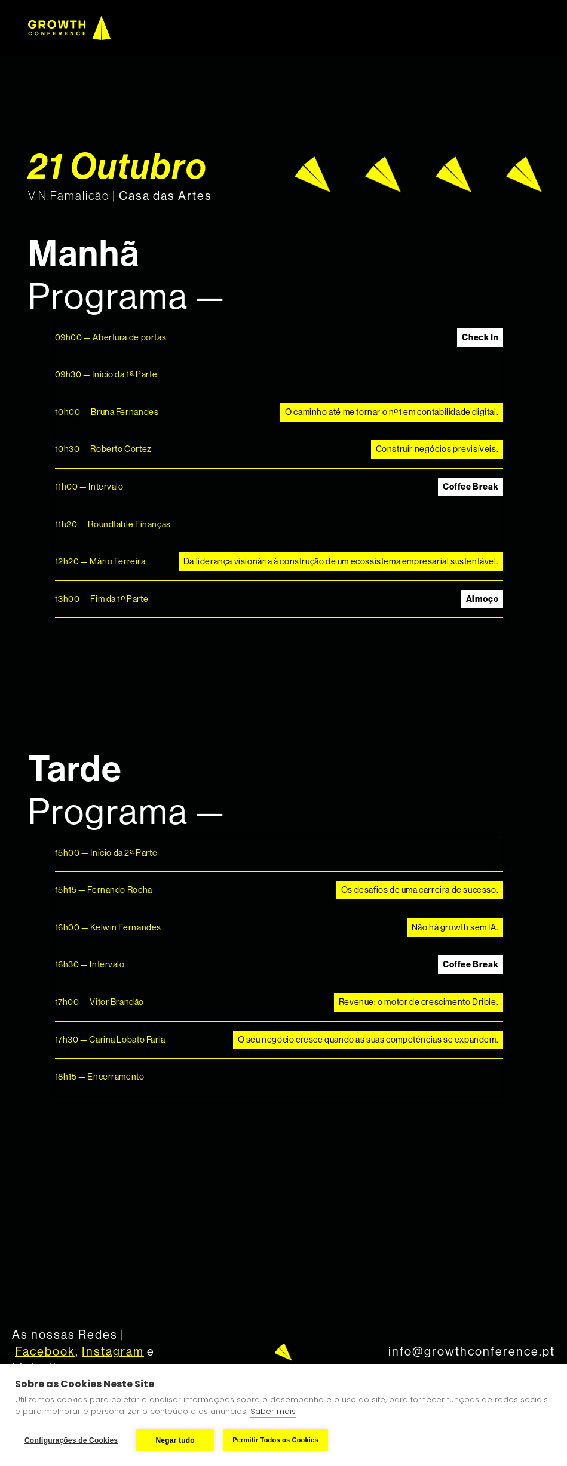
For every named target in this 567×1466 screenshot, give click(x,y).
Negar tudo (175, 1440)
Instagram (113, 1352)
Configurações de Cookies (71, 1440)
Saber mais (273, 1411)
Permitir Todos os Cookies (275, 1439)
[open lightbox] (418, 174)
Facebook (45, 1352)
